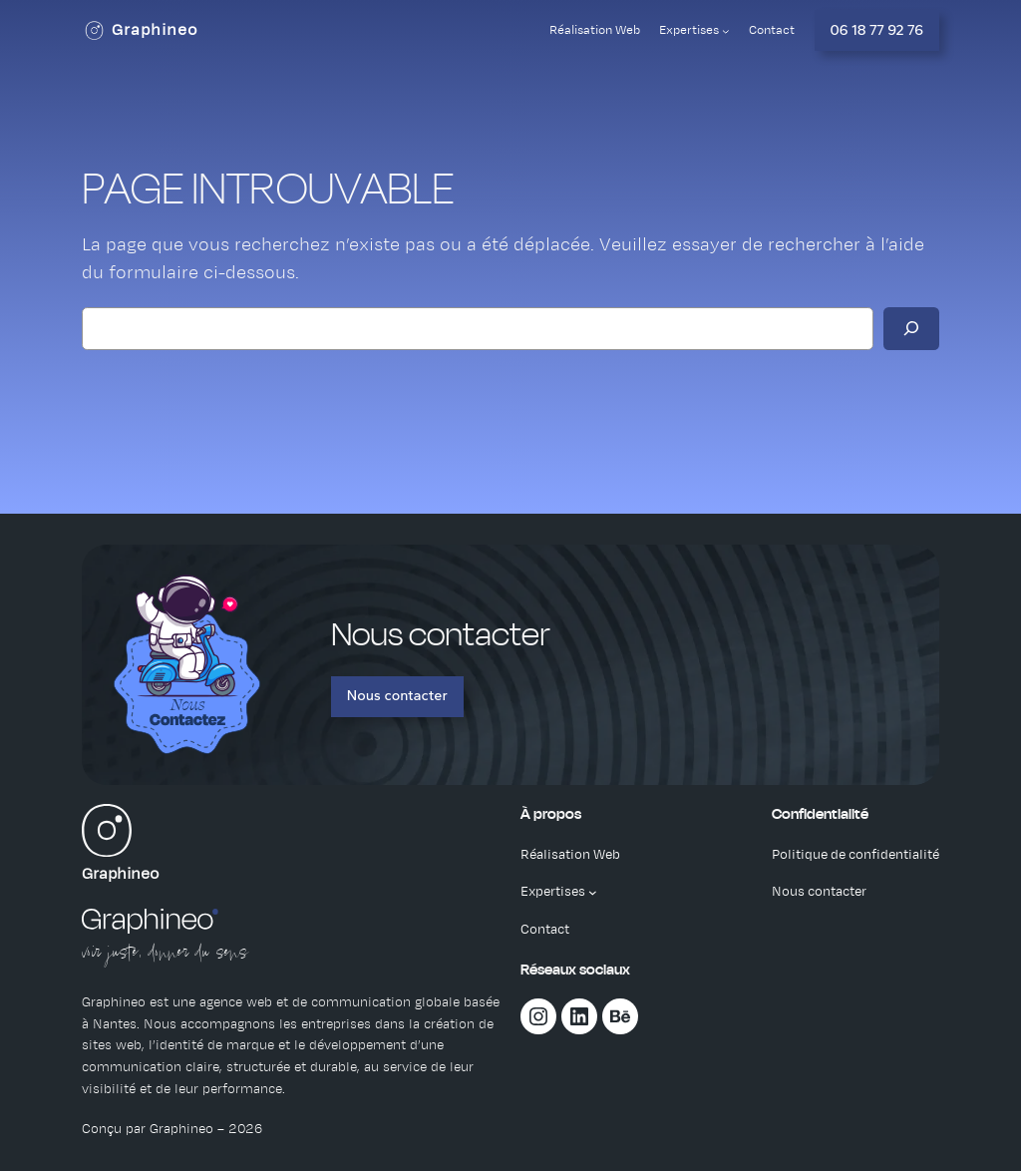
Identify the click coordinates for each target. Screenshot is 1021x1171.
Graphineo (155, 30)
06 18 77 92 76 (877, 30)
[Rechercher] (911, 328)
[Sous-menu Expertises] (726, 31)
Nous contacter (397, 695)
